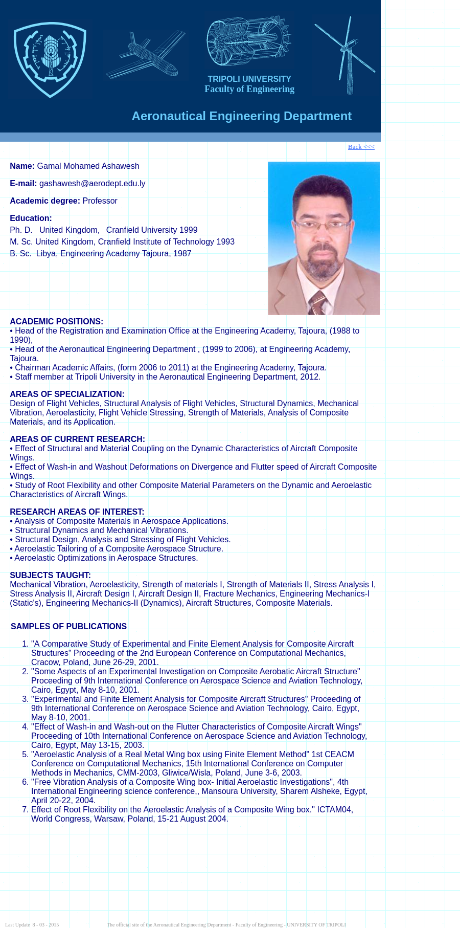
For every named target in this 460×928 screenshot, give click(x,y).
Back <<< (361, 146)
